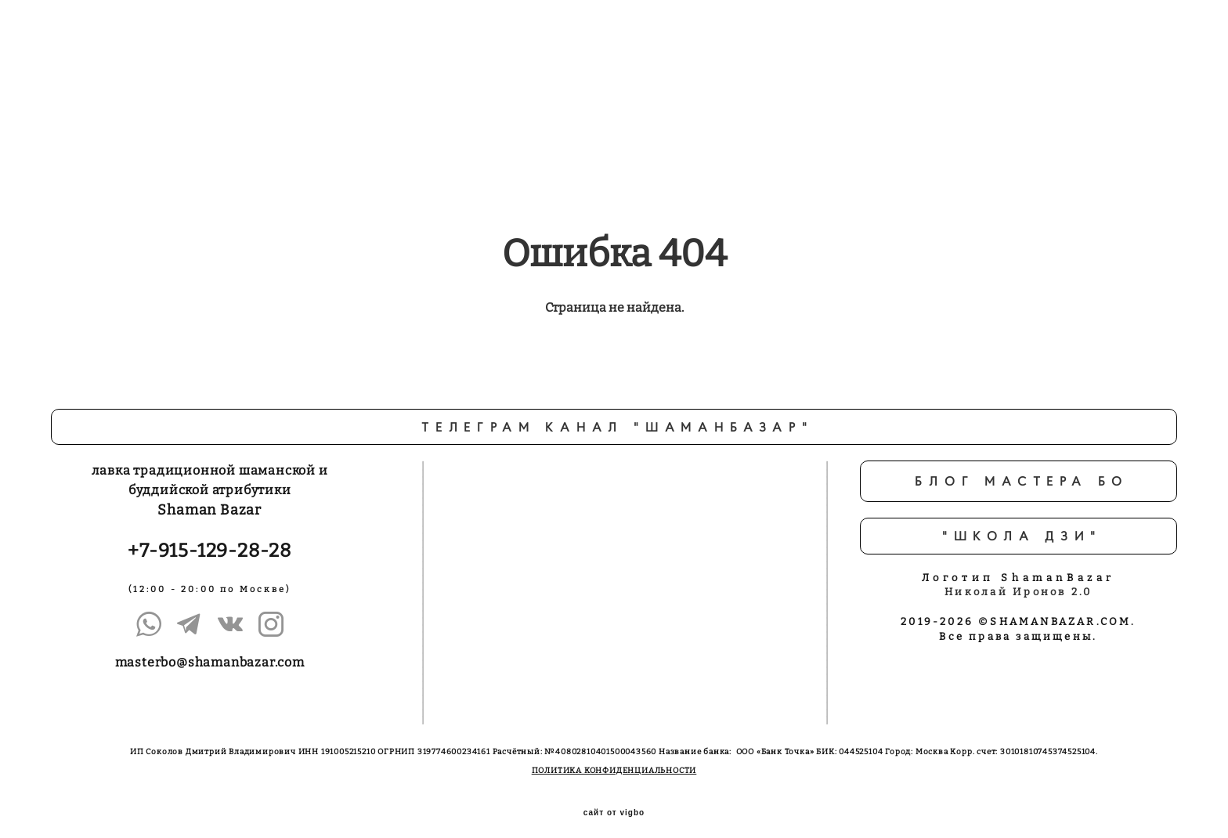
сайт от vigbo (614, 801)
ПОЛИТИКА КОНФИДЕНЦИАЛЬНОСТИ (614, 759)
